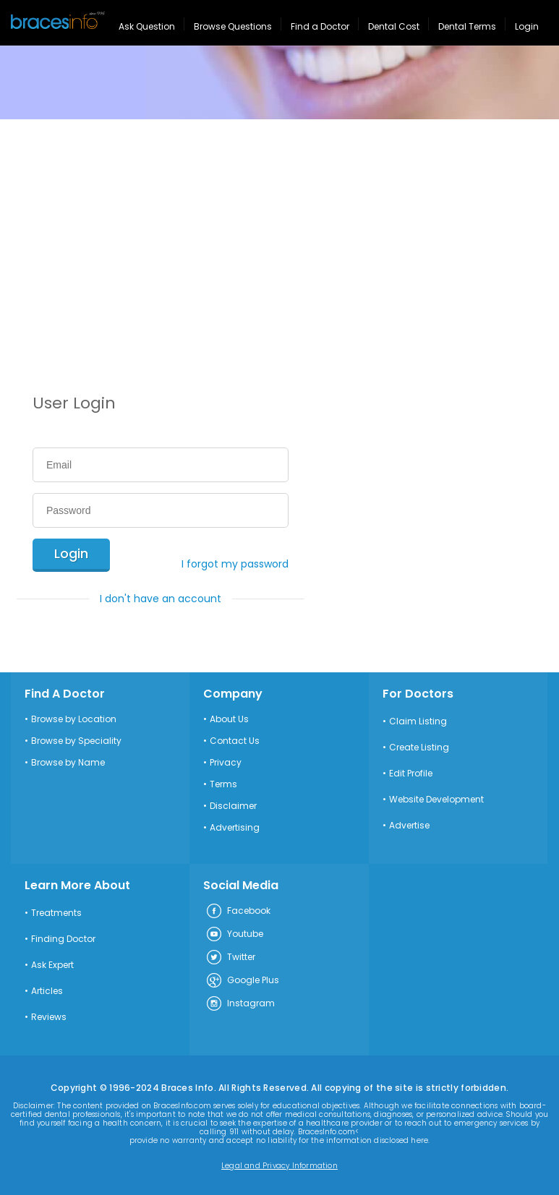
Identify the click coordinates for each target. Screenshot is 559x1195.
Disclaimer (233, 806)
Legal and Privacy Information (279, 1166)
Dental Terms (467, 26)
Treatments (56, 913)
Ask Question (147, 26)
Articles (47, 991)
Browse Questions (233, 26)
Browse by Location (73, 719)
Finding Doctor (63, 939)
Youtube (234, 935)
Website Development (436, 799)
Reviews (49, 1017)
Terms (223, 784)
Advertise (409, 826)
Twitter (230, 958)
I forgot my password (235, 564)
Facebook (237, 912)
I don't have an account (160, 598)
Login (527, 26)
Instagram (240, 1004)
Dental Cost (393, 26)
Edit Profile (410, 773)
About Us (229, 719)
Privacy (226, 763)
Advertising (235, 828)
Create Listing (419, 747)
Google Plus (242, 981)
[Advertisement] (279, 228)
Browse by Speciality (76, 741)
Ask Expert (52, 965)
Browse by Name (68, 763)
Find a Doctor (320, 26)
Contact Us (235, 741)
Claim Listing (418, 721)
